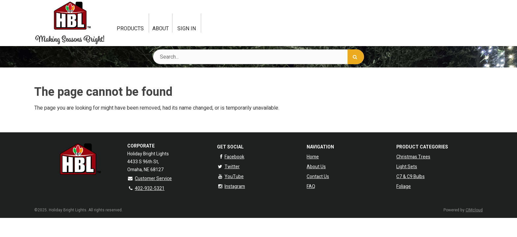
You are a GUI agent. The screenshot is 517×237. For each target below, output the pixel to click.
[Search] (356, 56)
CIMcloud (474, 210)
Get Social (230, 147)
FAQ (311, 186)
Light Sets (406, 166)
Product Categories (422, 147)
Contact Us (318, 176)
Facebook (230, 156)
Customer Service (149, 178)
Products (130, 29)
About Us (316, 166)
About (160, 29)
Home (313, 156)
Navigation (320, 147)
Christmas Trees (413, 156)
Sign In (186, 29)
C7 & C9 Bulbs (410, 176)
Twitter (228, 166)
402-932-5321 (146, 188)
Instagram (231, 186)
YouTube (230, 176)
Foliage (403, 186)
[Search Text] (258, 56)
